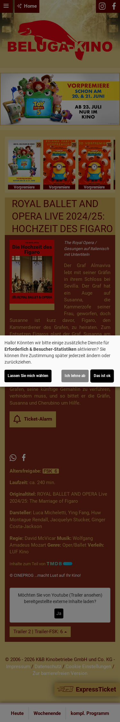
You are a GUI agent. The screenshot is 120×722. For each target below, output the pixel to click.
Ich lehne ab (75, 376)
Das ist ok (102, 376)
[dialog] (60, 361)
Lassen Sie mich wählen (28, 376)
